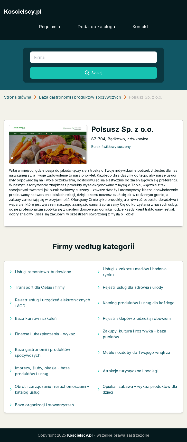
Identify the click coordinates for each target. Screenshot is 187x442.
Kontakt (140, 26)
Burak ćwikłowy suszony (111, 146)
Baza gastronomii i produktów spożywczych (80, 97)
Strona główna (17, 97)
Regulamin (49, 26)
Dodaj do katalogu (96, 26)
